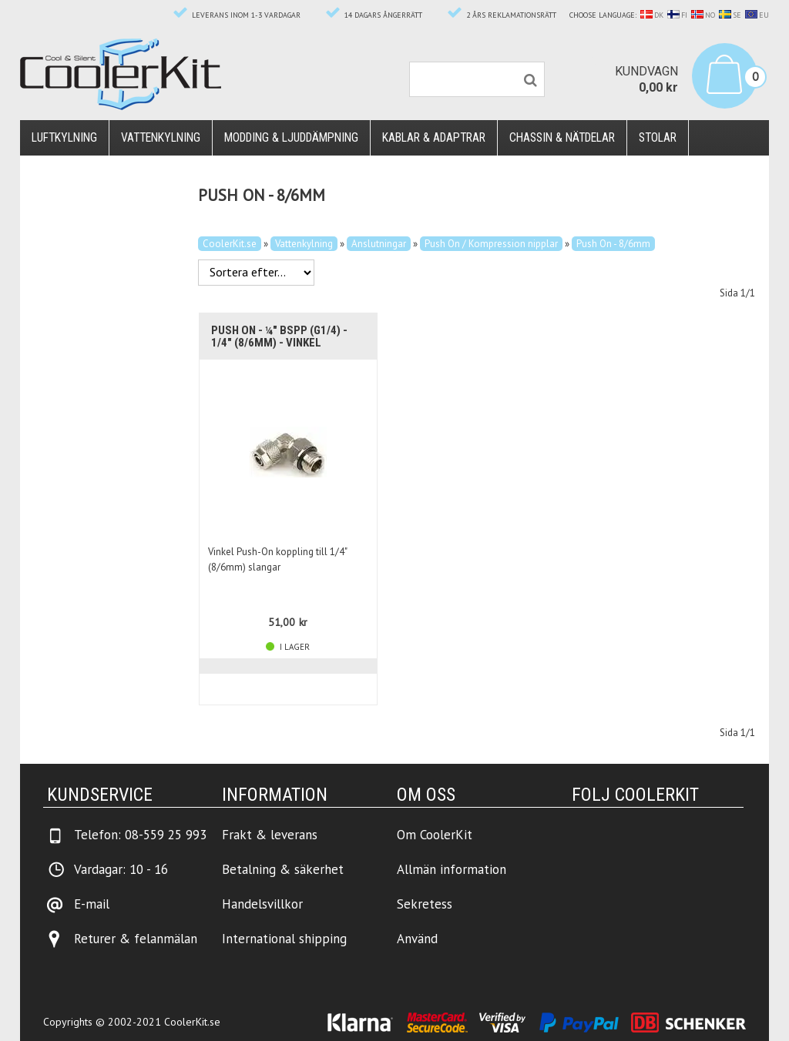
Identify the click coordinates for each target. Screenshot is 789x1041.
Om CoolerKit (434, 834)
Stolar (658, 137)
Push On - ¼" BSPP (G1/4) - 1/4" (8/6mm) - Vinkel (279, 336)
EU (757, 15)
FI (677, 15)
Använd (417, 938)
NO (703, 15)
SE (730, 15)
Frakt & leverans (269, 834)
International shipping (284, 938)
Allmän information (451, 869)
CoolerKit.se (230, 243)
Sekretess (424, 903)
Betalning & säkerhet (283, 869)
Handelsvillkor (262, 903)
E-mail (91, 903)
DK (651, 15)
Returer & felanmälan (135, 938)
